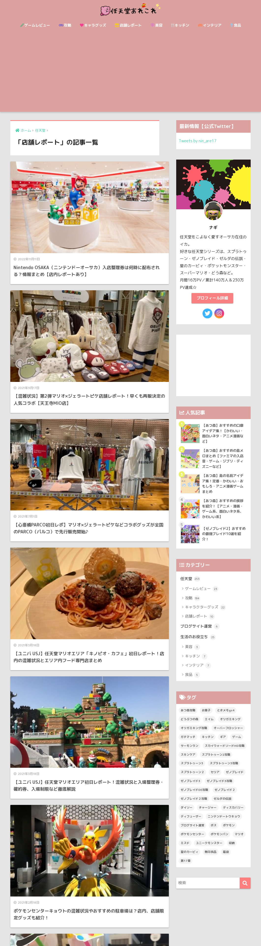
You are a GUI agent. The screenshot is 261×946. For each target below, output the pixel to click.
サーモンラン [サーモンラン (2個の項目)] (189, 750)
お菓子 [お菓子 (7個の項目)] (206, 715)
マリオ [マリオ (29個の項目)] (239, 838)
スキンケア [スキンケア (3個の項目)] (188, 759)
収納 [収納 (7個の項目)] (232, 847)
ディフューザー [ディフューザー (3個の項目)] (191, 821)
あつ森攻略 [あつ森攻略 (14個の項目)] (188, 715)
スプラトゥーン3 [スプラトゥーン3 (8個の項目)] (192, 768)
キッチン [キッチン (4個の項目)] (208, 741)
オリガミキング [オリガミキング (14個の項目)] (230, 723)
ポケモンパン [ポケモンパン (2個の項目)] (219, 838)
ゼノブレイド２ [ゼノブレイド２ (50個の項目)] (225, 794)
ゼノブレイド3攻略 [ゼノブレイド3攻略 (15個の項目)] (219, 785)
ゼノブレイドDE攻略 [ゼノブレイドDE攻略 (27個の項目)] (194, 794)
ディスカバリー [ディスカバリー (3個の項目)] (233, 812)
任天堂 (190, 582)
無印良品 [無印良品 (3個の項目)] (211, 856)
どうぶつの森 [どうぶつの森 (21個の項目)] (189, 723)
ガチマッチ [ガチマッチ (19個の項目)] (188, 741)
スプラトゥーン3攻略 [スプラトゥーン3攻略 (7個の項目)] (224, 768)
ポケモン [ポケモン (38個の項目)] (229, 830)
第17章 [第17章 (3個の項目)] (185, 865)
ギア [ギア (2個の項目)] (223, 741)
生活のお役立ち (199, 641)
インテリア (209, 25)
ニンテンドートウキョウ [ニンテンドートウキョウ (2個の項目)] (224, 821)
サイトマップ (87, 931)
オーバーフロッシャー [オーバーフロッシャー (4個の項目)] (228, 732)
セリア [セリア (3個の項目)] (215, 776)
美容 (156, 25)
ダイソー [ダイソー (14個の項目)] (186, 812)
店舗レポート (128, 25)
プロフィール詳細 (212, 298)
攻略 (65, 25)
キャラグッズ (93, 25)
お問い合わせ (113, 931)
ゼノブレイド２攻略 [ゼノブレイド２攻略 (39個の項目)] (194, 803)
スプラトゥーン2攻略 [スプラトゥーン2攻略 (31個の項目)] (216, 759)
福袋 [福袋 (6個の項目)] (226, 856)
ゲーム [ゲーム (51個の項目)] (236, 741)
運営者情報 (137, 931)
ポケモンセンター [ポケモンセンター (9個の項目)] (192, 838)
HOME (131, 921)
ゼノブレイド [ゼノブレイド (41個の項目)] (235, 776)
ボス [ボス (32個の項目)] (214, 830)
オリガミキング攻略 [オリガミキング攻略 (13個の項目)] (194, 732)
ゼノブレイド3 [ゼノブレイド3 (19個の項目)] (190, 785)
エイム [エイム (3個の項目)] (209, 723)
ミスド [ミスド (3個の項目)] (185, 847)
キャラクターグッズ (205, 611)
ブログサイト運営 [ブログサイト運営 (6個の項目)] (192, 830)
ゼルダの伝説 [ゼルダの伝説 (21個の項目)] (222, 803)
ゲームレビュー (35, 25)
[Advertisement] (131, 74)
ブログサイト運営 (201, 630)
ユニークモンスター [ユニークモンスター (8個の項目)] (209, 847)
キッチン (180, 25)
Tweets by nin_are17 (199, 141)
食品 (235, 25)
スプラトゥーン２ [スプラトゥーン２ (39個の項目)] (192, 776)
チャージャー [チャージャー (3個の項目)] (208, 812)
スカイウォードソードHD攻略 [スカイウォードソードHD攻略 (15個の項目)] (225, 750)
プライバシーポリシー (169, 931)
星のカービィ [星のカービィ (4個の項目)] (189, 856)
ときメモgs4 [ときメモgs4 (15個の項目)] (225, 715)
